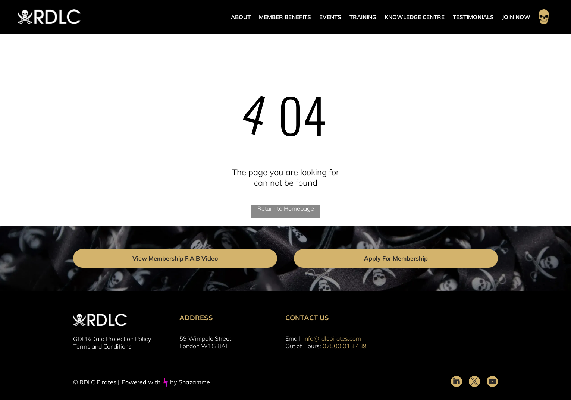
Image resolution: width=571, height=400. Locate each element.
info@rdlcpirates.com (332, 338)
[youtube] (492, 382)
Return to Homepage (285, 208)
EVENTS (330, 17)
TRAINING (362, 17)
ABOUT (241, 17)
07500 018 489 (345, 346)
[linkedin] (456, 382)
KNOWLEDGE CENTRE (415, 17)
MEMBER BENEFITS (285, 17)
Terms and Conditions (102, 346)
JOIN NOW (516, 17)
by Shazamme (190, 382)
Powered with (141, 382)
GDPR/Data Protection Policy (112, 339)
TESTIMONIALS (473, 17)
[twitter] (474, 382)
